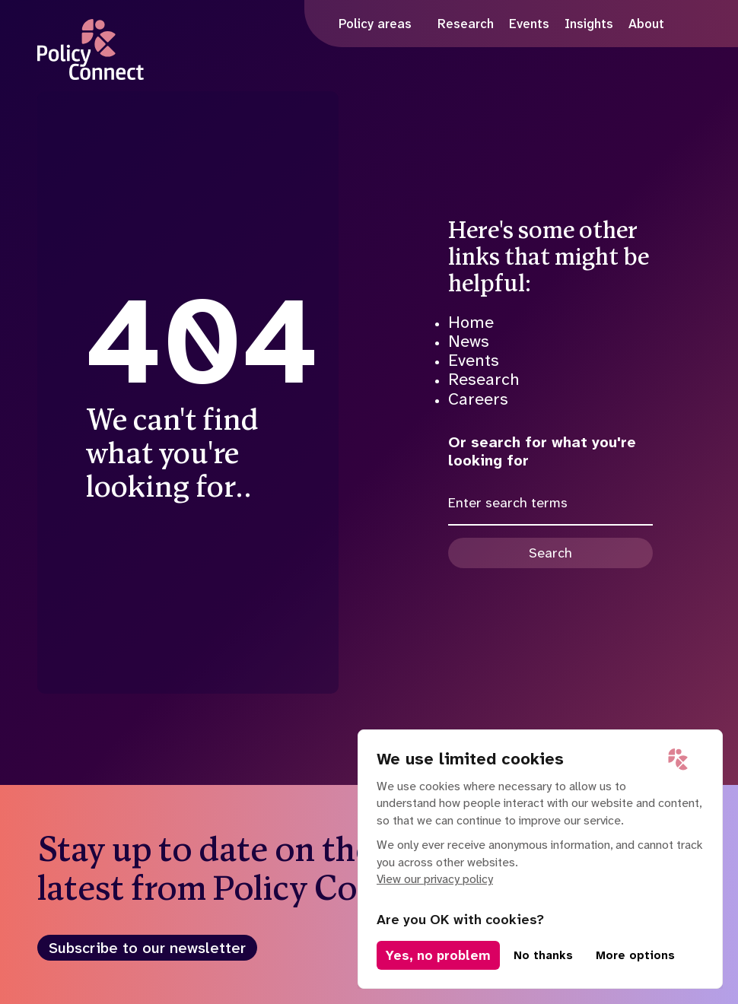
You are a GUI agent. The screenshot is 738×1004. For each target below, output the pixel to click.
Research (484, 379)
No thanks (543, 955)
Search (550, 553)
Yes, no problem (438, 955)
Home (471, 322)
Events (473, 360)
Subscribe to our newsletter (147, 948)
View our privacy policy (435, 879)
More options (635, 955)
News (468, 341)
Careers (478, 398)
